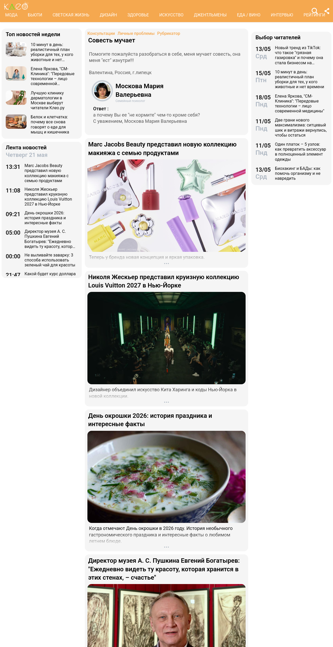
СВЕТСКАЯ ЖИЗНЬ (71, 14)
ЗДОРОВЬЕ (138, 14)
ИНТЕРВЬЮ (282, 14)
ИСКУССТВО (171, 14)
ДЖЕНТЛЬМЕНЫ (210, 14)
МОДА (11, 14)
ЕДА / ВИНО (248, 14)
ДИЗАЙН (108, 14)
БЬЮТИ (35, 14)
